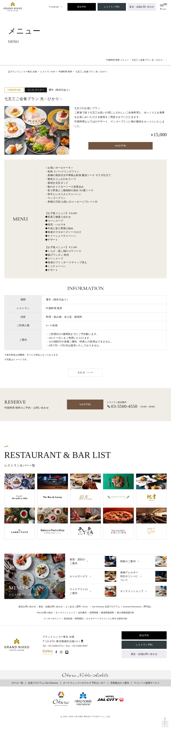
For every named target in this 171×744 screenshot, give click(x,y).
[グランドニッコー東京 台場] (13, 6)
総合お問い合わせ (27, 606)
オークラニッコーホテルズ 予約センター (84, 682)
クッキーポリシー (52, 618)
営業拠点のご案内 (119, 682)
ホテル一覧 (17, 682)
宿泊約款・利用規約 (73, 618)
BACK (81, 372)
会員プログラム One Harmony (43, 682)
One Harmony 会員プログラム (106, 606)
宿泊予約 (81, 7)
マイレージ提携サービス (146, 682)
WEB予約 (120, 145)
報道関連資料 (107, 612)
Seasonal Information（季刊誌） (137, 606)
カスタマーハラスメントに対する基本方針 (106, 618)
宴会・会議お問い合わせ (141, 7)
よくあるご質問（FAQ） (77, 606)
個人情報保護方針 (125, 612)
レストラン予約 (112, 7)
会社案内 (82, 612)
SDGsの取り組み (45, 612)
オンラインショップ (65, 612)
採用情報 (94, 612)
